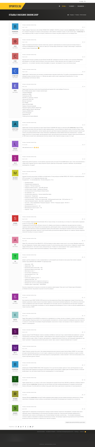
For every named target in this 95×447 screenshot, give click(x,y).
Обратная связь (41, 431)
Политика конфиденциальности (64, 431)
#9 (84, 173)
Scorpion (15, 336)
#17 (84, 365)
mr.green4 (15, 178)
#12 (84, 257)
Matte (15, 353)
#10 (84, 219)
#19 (84, 394)
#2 (84, 42)
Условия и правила (50, 431)
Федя (15, 46)
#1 (84, 27)
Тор (15, 261)
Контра (15, 320)
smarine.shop (72, 30)
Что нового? (71, 6)
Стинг (15, 61)
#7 (84, 144)
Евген (15, 90)
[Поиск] (85, 1)
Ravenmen (15, 399)
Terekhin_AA (15, 384)
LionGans (15, 149)
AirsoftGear (15, 129)
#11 (84, 240)
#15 (84, 332)
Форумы (64, 6)
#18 (84, 379)
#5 (84, 86)
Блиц (15, 301)
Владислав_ (15, 31)
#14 (84, 315)
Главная (59, 6)
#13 (84, 297)
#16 (84, 348)
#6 (84, 124)
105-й (15, 163)
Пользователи (81, 6)
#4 (84, 71)
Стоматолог (15, 76)
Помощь (76, 431)
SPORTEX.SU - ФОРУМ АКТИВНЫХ (46, 444)
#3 (84, 56)
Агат (15, 245)
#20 (84, 408)
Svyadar (15, 223)
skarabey (15, 413)
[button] (67, 6)
